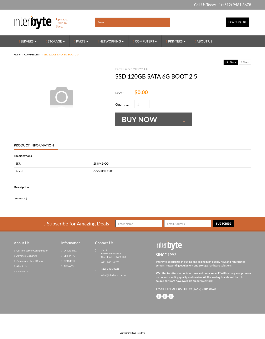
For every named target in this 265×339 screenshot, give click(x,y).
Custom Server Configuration (31, 250)
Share (245, 62)
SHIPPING (68, 255)
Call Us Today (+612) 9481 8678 (222, 4)
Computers (145, 41)
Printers (175, 41)
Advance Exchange (25, 255)
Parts (81, 41)
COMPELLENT (32, 54)
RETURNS (68, 261)
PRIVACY (67, 266)
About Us (203, 41)
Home (17, 54)
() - (237, 22)
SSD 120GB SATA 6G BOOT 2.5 (61, 54)
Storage (55, 41)
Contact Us (21, 271)
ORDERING (69, 250)
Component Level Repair (28, 261)
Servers (28, 41)
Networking (110, 41)
